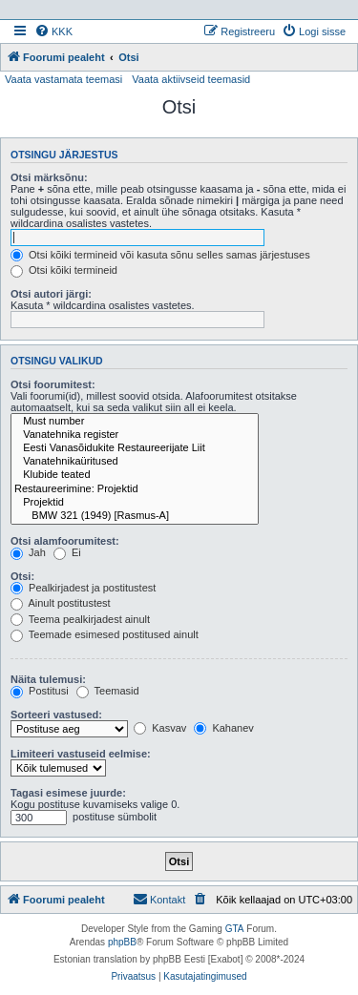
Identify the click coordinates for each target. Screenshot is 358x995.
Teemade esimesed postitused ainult (105, 634)
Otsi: (22, 576)
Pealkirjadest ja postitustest (83, 587)
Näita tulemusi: (48, 679)
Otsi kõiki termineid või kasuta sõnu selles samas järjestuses (160, 254)
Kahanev (223, 728)
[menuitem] (53, 31)
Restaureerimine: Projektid (134, 489)
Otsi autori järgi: (51, 294)
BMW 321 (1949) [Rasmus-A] (134, 516)
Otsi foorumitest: (53, 384)
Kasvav (160, 728)
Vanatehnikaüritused (134, 461)
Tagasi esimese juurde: (68, 792)
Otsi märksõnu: (49, 177)
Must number (134, 421)
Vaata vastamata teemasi (63, 79)
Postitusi (40, 690)
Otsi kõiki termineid (64, 270)
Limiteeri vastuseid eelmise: (81, 753)
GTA (234, 928)
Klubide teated (134, 475)
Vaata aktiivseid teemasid (191, 79)
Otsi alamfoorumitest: (65, 541)
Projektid (134, 502)
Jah (28, 552)
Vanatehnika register (134, 435)
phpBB (122, 942)
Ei (67, 552)
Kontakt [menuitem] (159, 898)
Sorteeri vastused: (56, 714)
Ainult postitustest (61, 603)
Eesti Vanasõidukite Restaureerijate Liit (134, 448)
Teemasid (107, 690)
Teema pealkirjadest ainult (80, 619)
